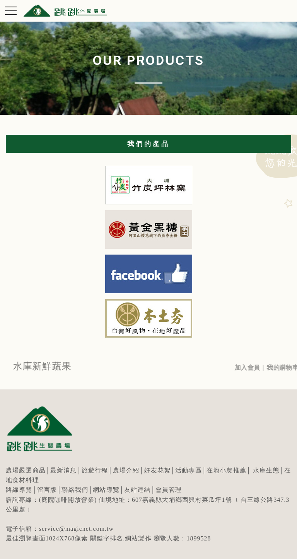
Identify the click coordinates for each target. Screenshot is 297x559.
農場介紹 (126, 470)
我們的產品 (148, 144)
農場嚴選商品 (26, 470)
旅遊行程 (95, 470)
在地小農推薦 (226, 470)
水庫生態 (266, 470)
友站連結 (137, 489)
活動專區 (188, 470)
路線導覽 (19, 489)
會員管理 (168, 489)
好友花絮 (157, 470)
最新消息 (63, 470)
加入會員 (252, 367)
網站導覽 (106, 489)
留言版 (47, 489)
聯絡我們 (74, 489)
